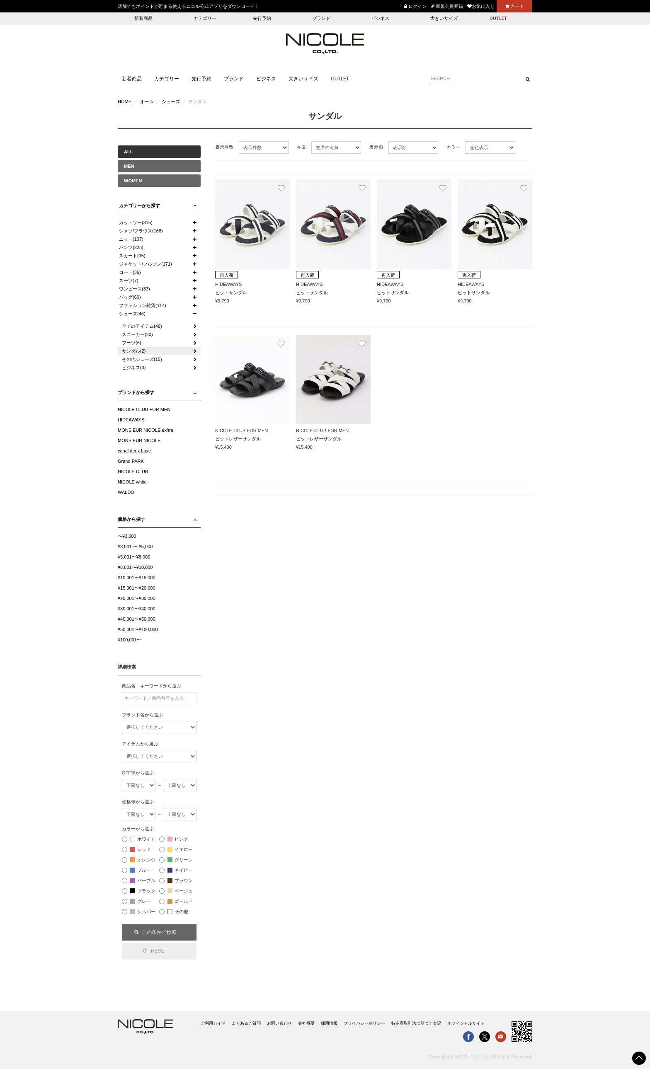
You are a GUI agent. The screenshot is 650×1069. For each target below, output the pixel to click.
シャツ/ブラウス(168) (141, 230)
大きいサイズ (444, 18)
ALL (128, 151)
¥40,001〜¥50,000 (136, 619)
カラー (453, 147)
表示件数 (224, 147)
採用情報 (329, 1023)
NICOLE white (132, 481)
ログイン (415, 6)
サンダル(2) (134, 350)
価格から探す (131, 519)
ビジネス (380, 18)
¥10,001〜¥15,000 (136, 577)
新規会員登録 (447, 6)
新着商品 (143, 18)
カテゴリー (205, 18)
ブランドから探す (136, 392)
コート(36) (130, 272)
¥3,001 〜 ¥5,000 (135, 546)
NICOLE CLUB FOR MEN (144, 409)
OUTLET (498, 18)
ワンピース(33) (134, 288)
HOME (124, 101)
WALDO (126, 492)
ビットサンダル (231, 292)
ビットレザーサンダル (238, 438)
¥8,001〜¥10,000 (135, 567)
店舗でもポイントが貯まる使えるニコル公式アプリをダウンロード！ (188, 6)
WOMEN (133, 180)
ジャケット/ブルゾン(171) (145, 263)
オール (146, 101)
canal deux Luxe (134, 450)
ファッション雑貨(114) (142, 305)
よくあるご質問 (246, 1023)
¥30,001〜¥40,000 (136, 608)
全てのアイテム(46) (142, 326)
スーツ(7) (128, 280)
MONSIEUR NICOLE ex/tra (145, 430)
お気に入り (481, 6)
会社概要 (306, 1023)
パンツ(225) (131, 247)
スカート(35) (132, 255)
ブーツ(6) (131, 342)
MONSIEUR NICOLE (139, 440)
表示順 (376, 147)
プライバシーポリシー (364, 1023)
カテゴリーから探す (139, 205)
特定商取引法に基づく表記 (416, 1023)
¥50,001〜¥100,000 (138, 629)
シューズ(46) (132, 313)
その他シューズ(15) (142, 359)
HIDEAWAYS (131, 419)
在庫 (301, 147)
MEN (129, 166)
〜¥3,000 (127, 536)
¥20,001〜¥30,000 (136, 598)
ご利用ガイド (213, 1023)
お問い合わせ (279, 1023)
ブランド (321, 18)
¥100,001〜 (129, 639)
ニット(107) (131, 239)
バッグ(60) (130, 297)
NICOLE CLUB (133, 471)
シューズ (171, 101)
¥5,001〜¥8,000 (134, 556)
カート (514, 6)
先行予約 (262, 18)
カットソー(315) (136, 222)
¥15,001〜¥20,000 (136, 587)
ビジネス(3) (134, 367)
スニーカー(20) (137, 334)
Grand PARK (131, 461)
